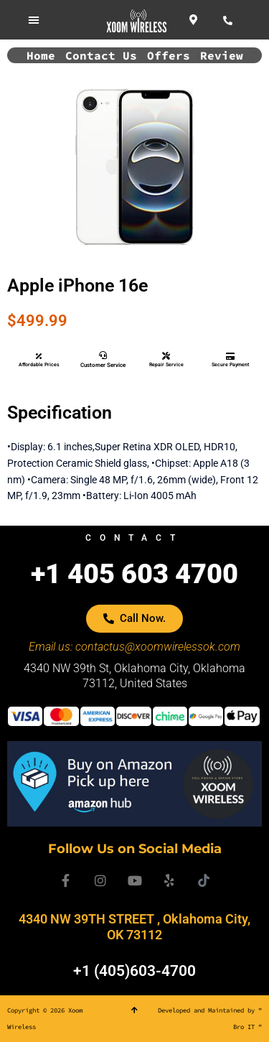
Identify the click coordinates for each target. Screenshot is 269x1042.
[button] (33, 19)
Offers (168, 55)
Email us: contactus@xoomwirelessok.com (134, 646)
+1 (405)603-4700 (134, 971)
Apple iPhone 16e (77, 285)
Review (221, 55)
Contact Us (101, 55)
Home (41, 55)
